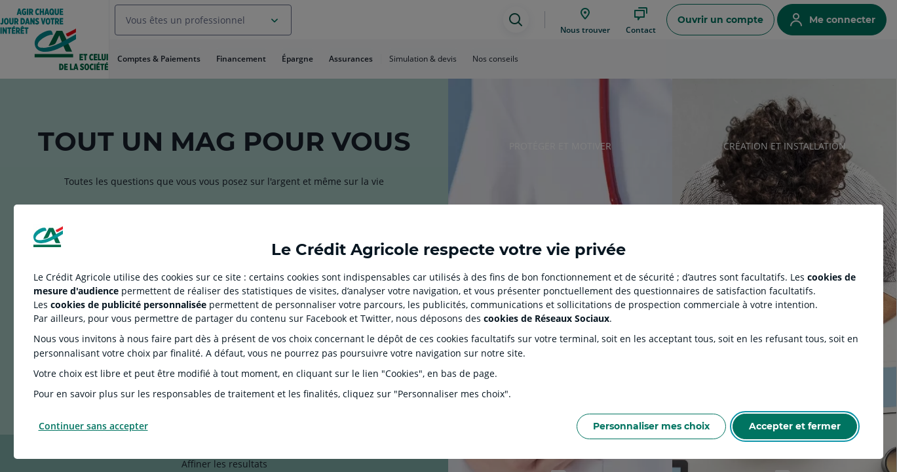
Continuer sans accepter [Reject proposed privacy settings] (93, 426)
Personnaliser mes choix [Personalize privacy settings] (651, 426)
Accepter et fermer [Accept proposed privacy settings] (795, 426)
